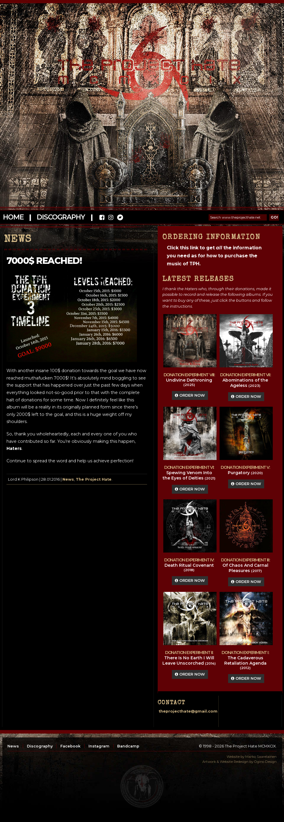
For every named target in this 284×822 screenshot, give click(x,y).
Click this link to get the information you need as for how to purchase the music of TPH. (214, 256)
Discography (61, 217)
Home (13, 217)
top (142, 786)
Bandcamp (128, 746)
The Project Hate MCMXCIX (141, 68)
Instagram (98, 746)
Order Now (190, 395)
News (68, 479)
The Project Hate (94, 479)
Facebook (70, 746)
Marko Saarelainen (261, 757)
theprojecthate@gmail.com (188, 711)
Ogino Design (265, 762)
